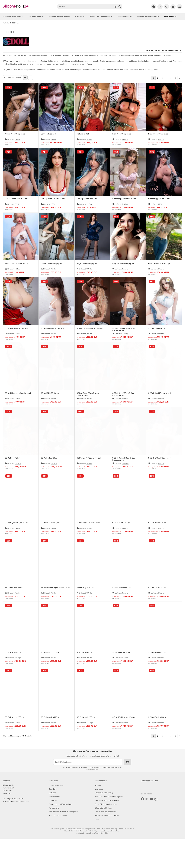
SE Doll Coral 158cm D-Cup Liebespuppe (88, 394)
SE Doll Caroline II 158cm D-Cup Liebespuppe (125, 329)
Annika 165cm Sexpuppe (15, 134)
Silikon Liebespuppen (13, 16)
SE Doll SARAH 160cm (14, 587)
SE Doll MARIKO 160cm (50, 523)
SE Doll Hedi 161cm (12, 458)
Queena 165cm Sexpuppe (51, 263)
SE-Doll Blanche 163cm (14, 717)
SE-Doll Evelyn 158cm (157, 717)
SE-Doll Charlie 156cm (86, 717)
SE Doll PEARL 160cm (121, 523)
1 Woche (17, 139)
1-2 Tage (89, 204)
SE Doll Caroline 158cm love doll (89, 328)
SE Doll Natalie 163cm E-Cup (88, 523)
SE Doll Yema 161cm (13, 652)
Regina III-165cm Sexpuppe (159, 263)
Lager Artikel (124, 16)
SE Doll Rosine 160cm (157, 523)
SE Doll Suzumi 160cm (121, 587)
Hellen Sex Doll (83, 134)
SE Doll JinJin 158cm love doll (89, 458)
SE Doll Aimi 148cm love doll (52, 328)
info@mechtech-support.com (18, 801)
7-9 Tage (18, 204)
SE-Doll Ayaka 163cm (156, 652)
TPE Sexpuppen (35, 16)
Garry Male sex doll (48, 134)
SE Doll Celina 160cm (156, 328)
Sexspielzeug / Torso (59, 16)
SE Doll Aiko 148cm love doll (16, 328)
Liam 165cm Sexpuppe (121, 134)
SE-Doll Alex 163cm (84, 652)
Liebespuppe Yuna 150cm (159, 199)
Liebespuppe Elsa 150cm (87, 199)
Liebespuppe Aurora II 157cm (53, 199)
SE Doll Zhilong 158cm (50, 652)
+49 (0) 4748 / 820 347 (15, 799)
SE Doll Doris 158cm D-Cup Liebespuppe (123, 394)
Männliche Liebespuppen (101, 17)
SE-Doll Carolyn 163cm (50, 717)
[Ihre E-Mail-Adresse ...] (87, 762)
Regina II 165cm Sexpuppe (123, 263)
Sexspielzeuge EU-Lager (148, 17)
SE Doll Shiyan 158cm (85, 587)
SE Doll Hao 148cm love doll (159, 393)
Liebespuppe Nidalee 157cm (124, 199)
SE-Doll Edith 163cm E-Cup (123, 717)
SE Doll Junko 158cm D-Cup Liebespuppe (123, 459)
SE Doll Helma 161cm (49, 458)
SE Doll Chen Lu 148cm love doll (18, 393)
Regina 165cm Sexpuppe (87, 263)
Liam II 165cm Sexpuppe (158, 134)
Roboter (79, 16)
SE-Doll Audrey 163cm (121, 652)
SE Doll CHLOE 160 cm (50, 393)
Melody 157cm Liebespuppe (16, 263)
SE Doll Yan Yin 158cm (157, 587)
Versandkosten (77, 829)
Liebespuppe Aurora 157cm (16, 199)
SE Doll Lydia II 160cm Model (16, 523)
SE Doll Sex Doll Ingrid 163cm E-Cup (55, 587)
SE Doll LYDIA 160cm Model (159, 458)
